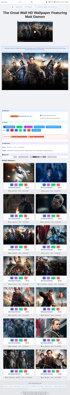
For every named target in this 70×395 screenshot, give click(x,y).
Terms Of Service (25, 386)
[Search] (32, 2)
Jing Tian (47, 190)
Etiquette (41, 386)
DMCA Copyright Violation (60, 386)
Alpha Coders (4, 2)
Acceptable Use (34, 386)
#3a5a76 (44, 156)
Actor (33, 150)
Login (62, 1)
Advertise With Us (49, 386)
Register (66, 1)
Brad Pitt (22, 150)
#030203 (34, 156)
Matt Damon (9, 147)
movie (15, 147)
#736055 (37, 156)
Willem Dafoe (47, 222)
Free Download (9, 126)
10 (21, 184)
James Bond (17, 150)
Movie (20, 190)
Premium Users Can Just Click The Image (35, 49)
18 (53, 184)
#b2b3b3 (41, 156)
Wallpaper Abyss (19, 7)
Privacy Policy (17, 386)
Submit (51, 1)
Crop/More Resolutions (53, 126)
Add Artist (14, 116)
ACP (6, 136)
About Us (6, 386)
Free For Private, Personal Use (48, 115)
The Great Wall (20, 147)
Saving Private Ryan (47, 150)
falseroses (30, 116)
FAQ (11, 386)
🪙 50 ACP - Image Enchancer (36, 136)
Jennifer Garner (39, 150)
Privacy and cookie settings (35, 389)
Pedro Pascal (14, 222)
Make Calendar (39, 126)
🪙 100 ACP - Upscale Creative (19, 136)
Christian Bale (10, 150)
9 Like (19, 126)
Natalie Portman (28, 150)
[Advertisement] (35, 99)
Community (57, 1)
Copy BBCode (36, 130)
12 (53, 246)
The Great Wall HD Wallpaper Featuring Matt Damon (46, 7)
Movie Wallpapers (29, 7)
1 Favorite (28, 126)
